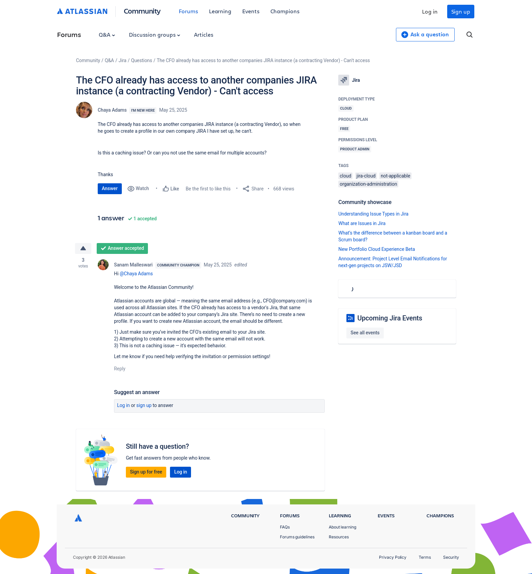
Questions (141, 60)
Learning (220, 11)
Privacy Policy (392, 557)
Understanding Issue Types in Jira (373, 214)
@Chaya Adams (136, 273)
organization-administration (368, 184)
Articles (203, 34)
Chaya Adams (112, 110)
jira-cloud (366, 176)
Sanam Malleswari (133, 264)
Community (142, 11)
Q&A (107, 34)
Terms (425, 557)
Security (451, 557)
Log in (430, 11)
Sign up (460, 11)
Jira (123, 60)
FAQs (285, 527)
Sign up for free (146, 472)
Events (251, 11)
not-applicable (395, 176)
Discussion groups (154, 34)
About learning (342, 527)
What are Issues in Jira (361, 223)
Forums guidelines (297, 536)
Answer (110, 188)
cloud (345, 176)
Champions (285, 11)
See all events (364, 332)
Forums (188, 11)
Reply (120, 368)
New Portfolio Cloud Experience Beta (376, 249)
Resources (339, 536)
